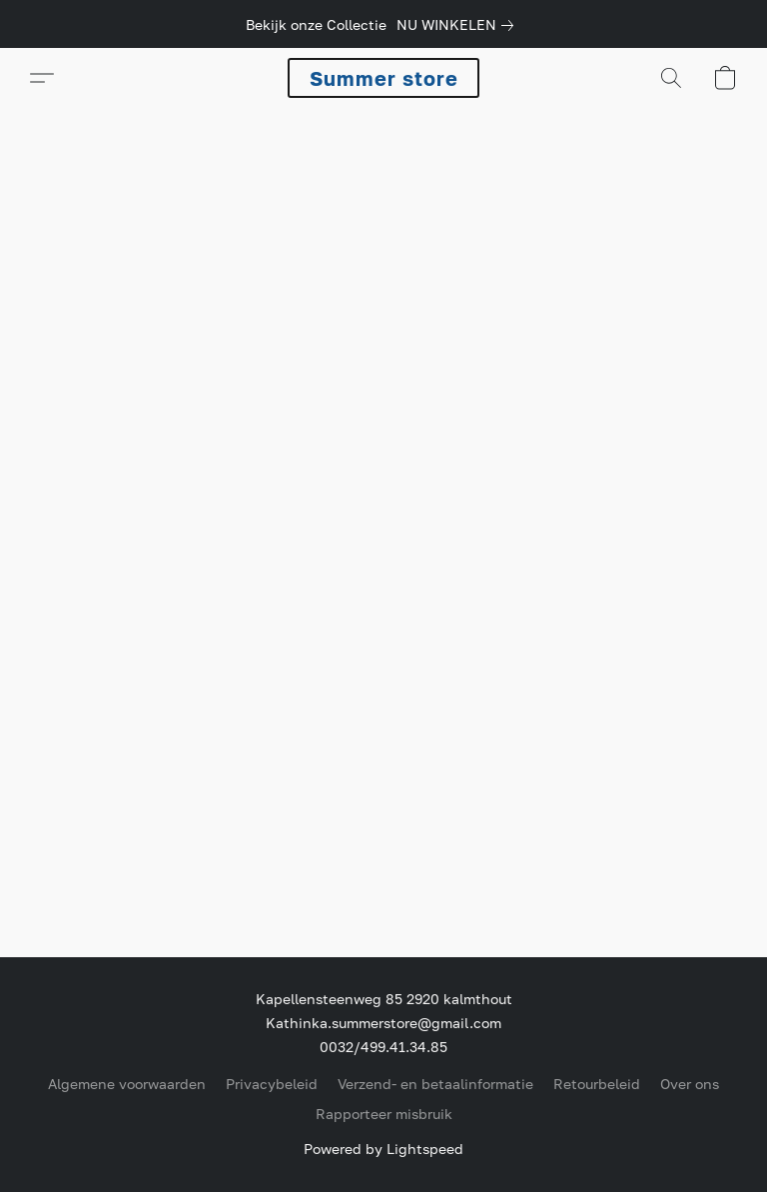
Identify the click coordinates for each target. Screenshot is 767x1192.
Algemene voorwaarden (127, 1083)
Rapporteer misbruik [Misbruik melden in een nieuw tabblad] (384, 1113)
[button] (383, 78)
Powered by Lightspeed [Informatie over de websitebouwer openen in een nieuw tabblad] (383, 1148)
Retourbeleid (596, 1083)
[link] (458, 25)
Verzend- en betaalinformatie (435, 1083)
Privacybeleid (272, 1083)
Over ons (689, 1083)
